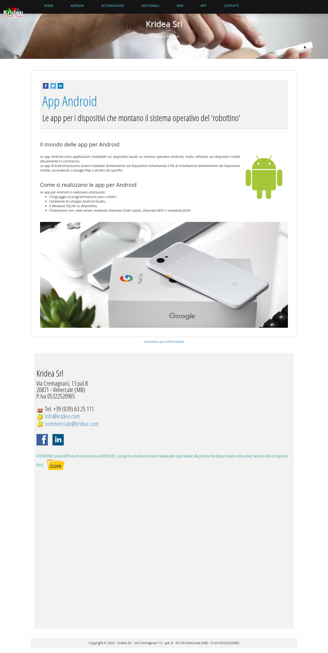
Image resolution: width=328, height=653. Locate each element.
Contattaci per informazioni (164, 341)
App (204, 5)
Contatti (231, 5)
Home (48, 5)
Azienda (77, 5)
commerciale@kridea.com (72, 423)
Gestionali (150, 5)
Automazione (112, 5)
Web (180, 5)
